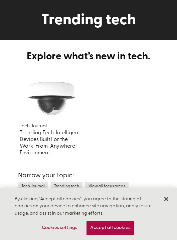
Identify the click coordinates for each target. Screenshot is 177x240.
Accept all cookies (110, 229)
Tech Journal (33, 186)
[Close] (166, 201)
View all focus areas (106, 186)
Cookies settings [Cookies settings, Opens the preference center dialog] (59, 229)
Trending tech (66, 186)
